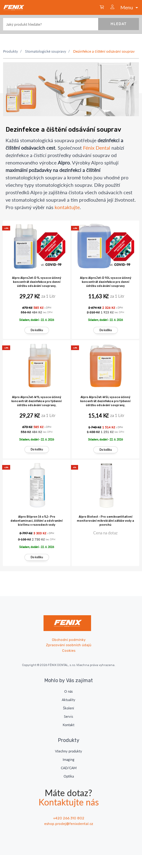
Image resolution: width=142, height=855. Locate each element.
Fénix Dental (96, 148)
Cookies (68, 651)
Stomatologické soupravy (45, 51)
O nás (68, 691)
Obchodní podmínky (69, 640)
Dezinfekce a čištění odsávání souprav (104, 51)
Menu (129, 7)
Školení (68, 708)
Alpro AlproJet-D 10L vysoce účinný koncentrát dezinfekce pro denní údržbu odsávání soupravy (105, 281)
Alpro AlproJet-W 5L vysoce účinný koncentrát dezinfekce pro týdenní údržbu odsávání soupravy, (105, 401)
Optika (69, 776)
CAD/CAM (69, 768)
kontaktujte (67, 207)
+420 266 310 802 (68, 818)
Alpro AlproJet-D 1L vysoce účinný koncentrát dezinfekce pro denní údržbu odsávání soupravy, (36, 281)
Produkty (10, 51)
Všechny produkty (68, 751)
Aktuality (68, 700)
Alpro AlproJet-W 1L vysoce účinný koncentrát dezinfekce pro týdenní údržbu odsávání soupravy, (36, 401)
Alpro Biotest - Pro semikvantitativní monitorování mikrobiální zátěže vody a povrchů (105, 520)
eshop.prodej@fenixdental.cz (68, 824)
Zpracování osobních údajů (68, 645)
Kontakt (68, 725)
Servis (68, 716)
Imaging (68, 759)
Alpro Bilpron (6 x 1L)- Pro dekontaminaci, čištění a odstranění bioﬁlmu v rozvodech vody (36, 520)
